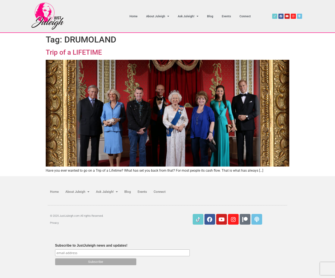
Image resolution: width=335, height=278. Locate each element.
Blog (210, 16)
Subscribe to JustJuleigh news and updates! (91, 245)
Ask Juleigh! (188, 16)
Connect (245, 16)
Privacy (54, 222)
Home (133, 16)
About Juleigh (157, 16)
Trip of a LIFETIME (74, 52)
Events (226, 16)
